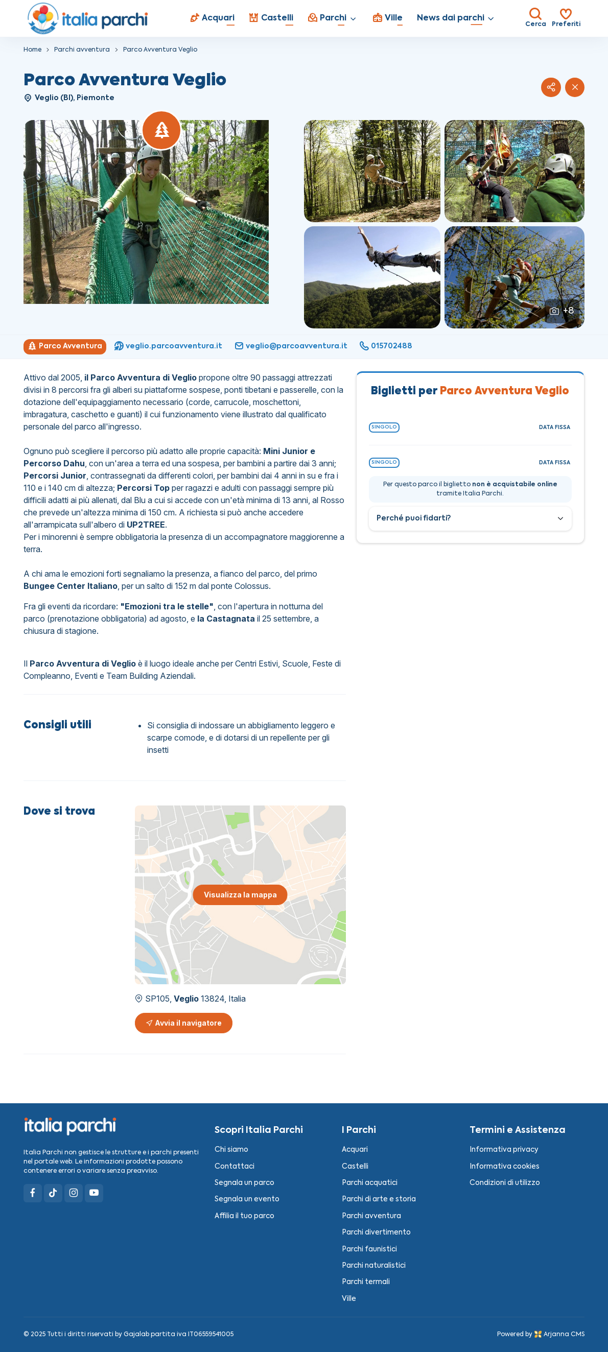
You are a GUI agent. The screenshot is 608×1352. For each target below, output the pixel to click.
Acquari (355, 1150)
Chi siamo (231, 1150)
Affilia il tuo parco (244, 1216)
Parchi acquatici (369, 1183)
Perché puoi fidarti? (414, 518)
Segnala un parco (244, 1183)
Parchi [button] (327, 17)
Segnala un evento (247, 1199)
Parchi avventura (82, 50)
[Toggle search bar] (535, 18)
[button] (550, 87)
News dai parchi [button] (450, 18)
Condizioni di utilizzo (505, 1183)
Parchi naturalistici (374, 1266)
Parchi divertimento (376, 1232)
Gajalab (136, 1335)
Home (32, 50)
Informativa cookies (505, 1167)
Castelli (355, 1167)
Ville (349, 1299)
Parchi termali (366, 1282)
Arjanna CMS (564, 1335)
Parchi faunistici (369, 1249)
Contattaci (234, 1167)
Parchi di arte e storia (379, 1199)
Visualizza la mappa (240, 894)
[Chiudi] (574, 87)
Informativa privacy (504, 1150)
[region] (304, 346)
